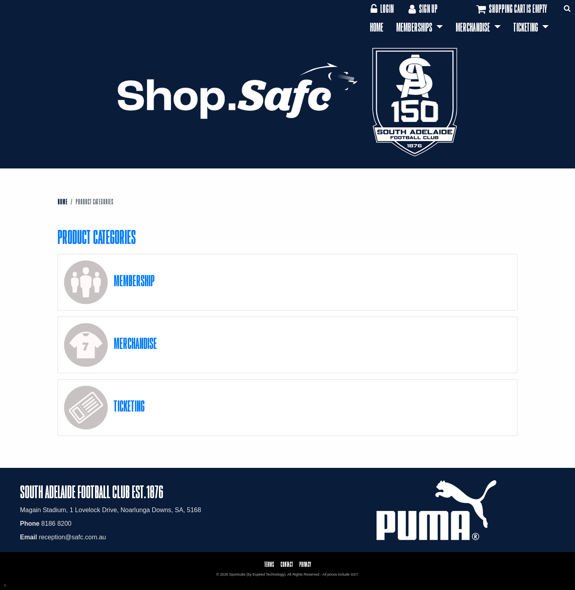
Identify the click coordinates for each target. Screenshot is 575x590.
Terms (269, 564)
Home (376, 27)
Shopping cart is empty (511, 9)
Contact (286, 564)
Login (382, 8)
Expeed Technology (268, 574)
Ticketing (526, 27)
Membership (134, 280)
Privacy (305, 564)
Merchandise (474, 27)
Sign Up (422, 8)
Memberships (415, 27)
